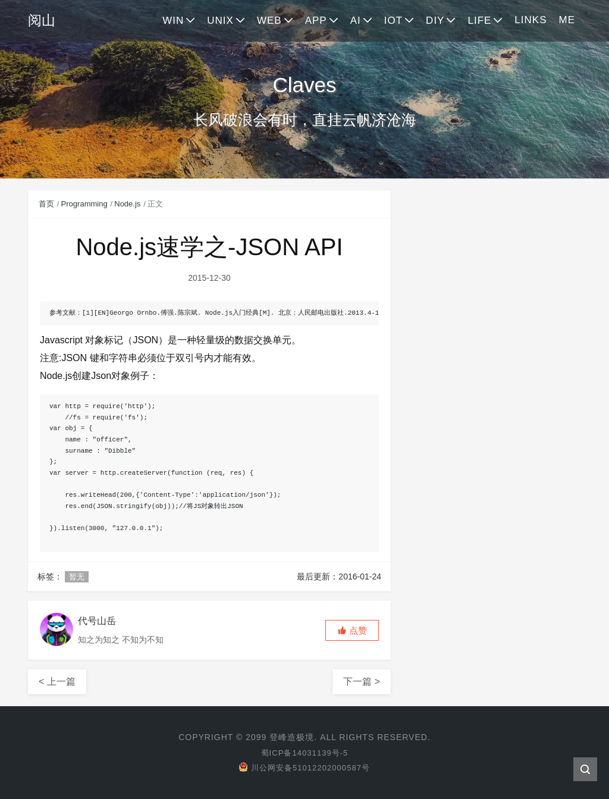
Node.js (127, 203)
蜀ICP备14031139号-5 (304, 752)
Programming (84, 203)
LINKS (530, 20)
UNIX (220, 20)
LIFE (479, 20)
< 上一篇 (57, 681)
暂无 (76, 576)
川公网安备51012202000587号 (304, 767)
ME (567, 20)
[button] (352, 630)
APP (316, 20)
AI (355, 20)
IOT (393, 20)
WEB (269, 20)
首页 (46, 203)
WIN (173, 20)
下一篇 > (361, 681)
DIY (435, 20)
